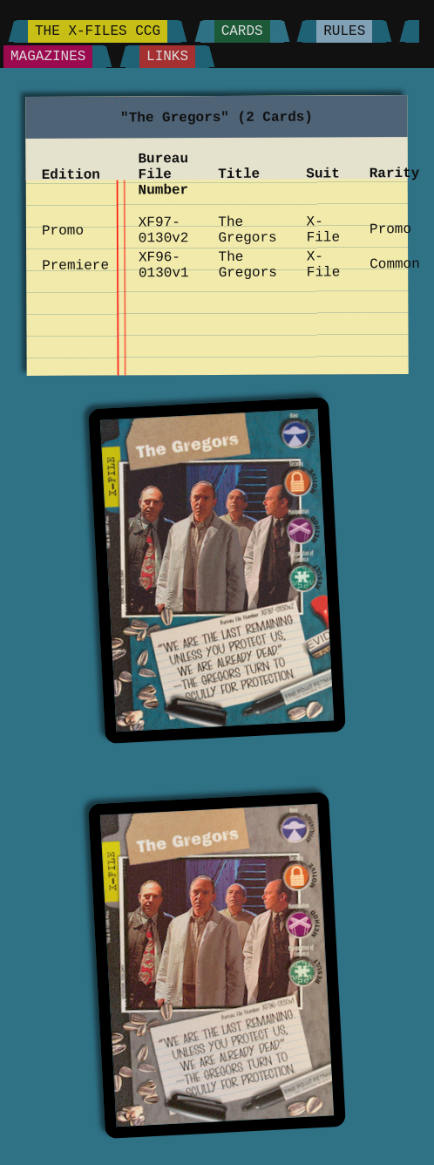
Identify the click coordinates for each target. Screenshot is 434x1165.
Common (395, 264)
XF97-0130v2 (164, 230)
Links (167, 57)
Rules (344, 31)
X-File (323, 230)
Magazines (47, 57)
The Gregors (247, 230)
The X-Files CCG (97, 31)
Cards (242, 31)
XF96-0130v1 (164, 265)
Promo (63, 231)
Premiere (75, 266)
